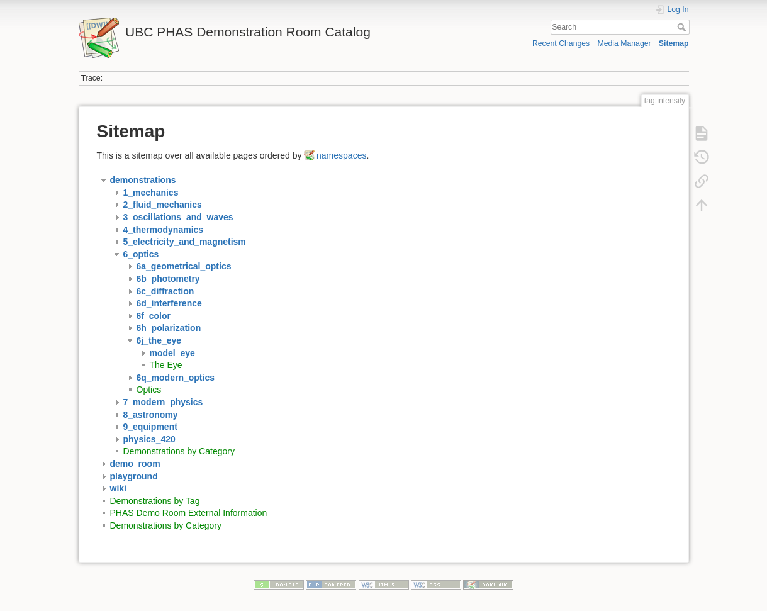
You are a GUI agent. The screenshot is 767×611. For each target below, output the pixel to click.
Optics (149, 389)
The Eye (166, 365)
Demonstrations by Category (179, 451)
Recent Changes (561, 43)
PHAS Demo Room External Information (188, 513)
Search (683, 27)
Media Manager (624, 43)
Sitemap (674, 43)
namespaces (341, 155)
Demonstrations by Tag (155, 501)
